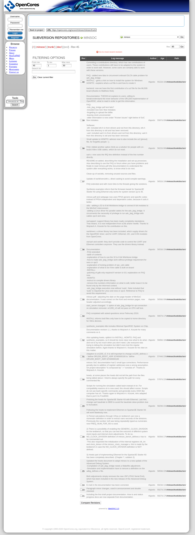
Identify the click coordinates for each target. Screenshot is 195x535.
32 (83, 340)
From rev (36, 62)
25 (83, 471)
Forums (12, 50)
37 (83, 181)
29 (83, 406)
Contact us (14, 72)
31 (83, 356)
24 (83, 485)
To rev (49, 62)
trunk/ (51, 46)
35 (83, 299)
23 (83, 490)
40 (83, 82)
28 (83, 437)
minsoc (90, 38)
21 (83, 496)
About (11, 53)
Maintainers (14, 69)
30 (83, 379)
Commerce (13, 64)
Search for (36, 68)
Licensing (13, 61)
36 (83, 249)
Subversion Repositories (56, 38)
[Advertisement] (15, 85)
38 (83, 148)
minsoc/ (40, 46)
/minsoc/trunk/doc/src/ (176, 82)
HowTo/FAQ (14, 55)
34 (83, 316)
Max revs (66, 62)
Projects (13, 47)
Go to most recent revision (110, 52)
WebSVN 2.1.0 (113, 508)
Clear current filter (45, 77)
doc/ (59, 46)
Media (11, 58)
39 (83, 120)
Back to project (36, 30)
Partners (13, 66)
